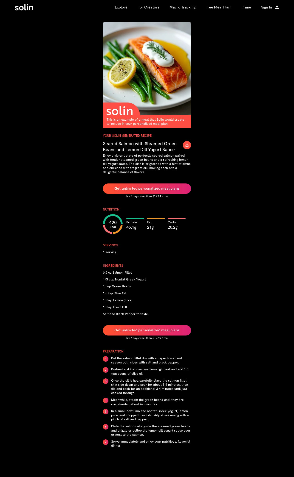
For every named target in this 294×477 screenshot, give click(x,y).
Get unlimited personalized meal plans (147, 188)
